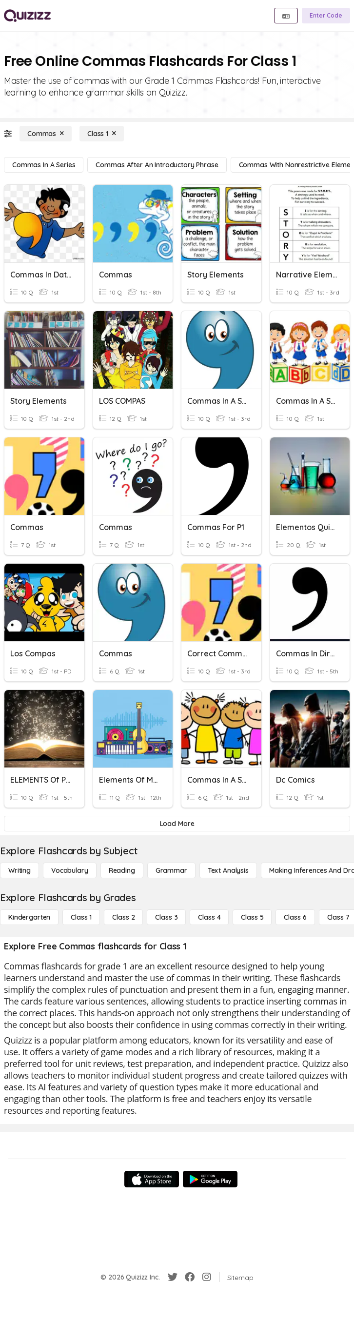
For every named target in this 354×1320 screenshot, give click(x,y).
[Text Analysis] (228, 870)
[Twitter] (172, 1277)
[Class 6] (295, 917)
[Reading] (121, 870)
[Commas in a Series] (43, 165)
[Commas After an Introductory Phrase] (156, 165)
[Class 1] (101, 133)
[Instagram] (206, 1277)
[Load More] (177, 823)
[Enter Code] (326, 15)
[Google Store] (210, 1179)
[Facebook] (190, 1277)
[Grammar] (171, 870)
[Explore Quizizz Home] (27, 15)
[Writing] (19, 870)
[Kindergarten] (29, 917)
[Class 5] (252, 917)
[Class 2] (123, 917)
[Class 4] (209, 917)
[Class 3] (166, 917)
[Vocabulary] (70, 870)
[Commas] (46, 133)
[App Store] (151, 1179)
